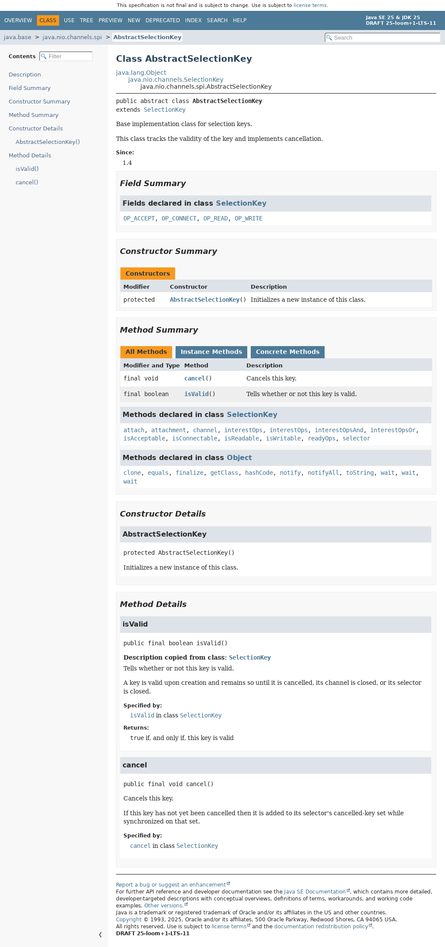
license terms (310, 5)
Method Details (30, 155)
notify (290, 472)
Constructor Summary (39, 101)
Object (239, 457)
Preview (111, 20)
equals (158, 472)
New (134, 20)
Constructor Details (36, 128)
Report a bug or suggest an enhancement (171, 885)
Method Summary (34, 115)
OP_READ (215, 218)
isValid (196, 393)
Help (239, 20)
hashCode (259, 472)
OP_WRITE (248, 218)
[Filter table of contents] (66, 56)
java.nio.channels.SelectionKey (175, 79)
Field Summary (30, 88)
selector (356, 438)
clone (132, 472)
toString (360, 472)
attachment (168, 430)
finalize (189, 472)
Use (69, 20)
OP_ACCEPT (139, 218)
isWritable (283, 438)
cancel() (27, 182)
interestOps (243, 430)
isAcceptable (144, 438)
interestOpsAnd (339, 430)
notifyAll (323, 472)
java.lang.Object (141, 72)
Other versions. (164, 906)
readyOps (321, 438)
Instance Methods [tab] (211, 351)
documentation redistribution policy (321, 927)
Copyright (129, 920)
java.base (17, 37)
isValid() (27, 169)
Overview (18, 20)
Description (25, 74)
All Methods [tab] (146, 351)
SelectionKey (165, 109)
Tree (86, 20)
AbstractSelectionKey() (48, 142)
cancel (194, 378)
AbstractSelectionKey (147, 37)
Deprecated (163, 20)
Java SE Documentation (315, 892)
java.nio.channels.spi (72, 37)
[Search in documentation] (383, 38)
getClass (224, 472)
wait (388, 472)
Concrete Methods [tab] (287, 351)
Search (217, 20)
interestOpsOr (392, 430)
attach (133, 430)
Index (193, 20)
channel (205, 430)
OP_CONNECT (179, 218)
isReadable (241, 438)
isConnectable (194, 438)
